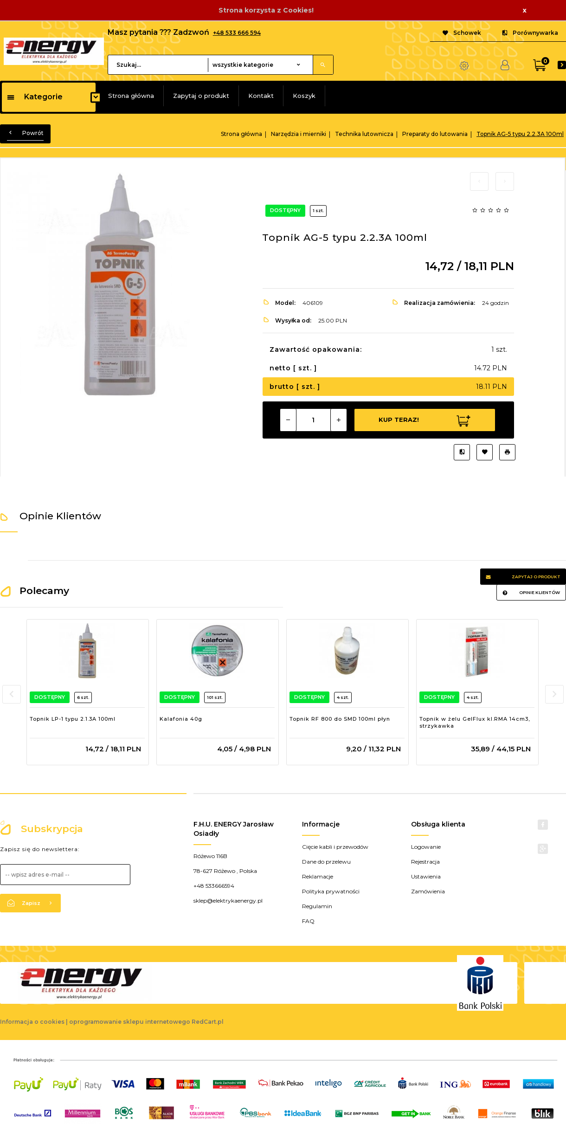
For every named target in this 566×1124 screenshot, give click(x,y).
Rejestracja (425, 861)
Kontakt (261, 95)
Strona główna (131, 95)
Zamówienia (428, 891)
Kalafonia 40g (181, 719)
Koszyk (304, 95)
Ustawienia (426, 876)
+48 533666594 (213, 885)
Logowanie (426, 846)
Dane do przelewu (326, 861)
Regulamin (317, 906)
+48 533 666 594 (237, 32)
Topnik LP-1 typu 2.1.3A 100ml (73, 719)
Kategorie (34, 96)
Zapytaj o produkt (201, 95)
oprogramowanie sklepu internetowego (129, 1021)
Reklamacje (317, 876)
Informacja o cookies (32, 1021)
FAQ (308, 920)
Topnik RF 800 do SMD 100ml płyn (339, 719)
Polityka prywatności (331, 891)
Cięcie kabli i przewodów (335, 846)
